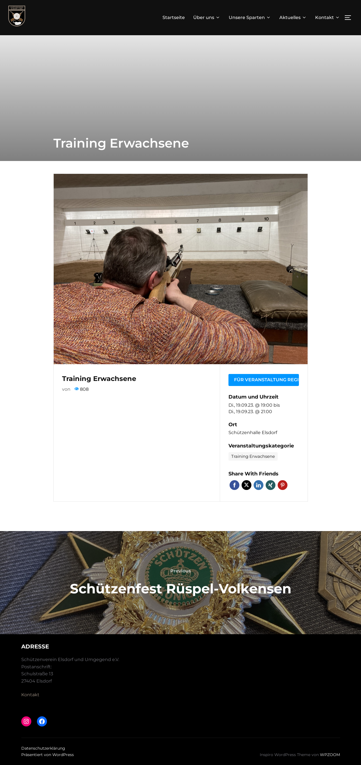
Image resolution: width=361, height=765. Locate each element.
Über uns (206, 17)
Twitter (246, 485)
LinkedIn (258, 485)
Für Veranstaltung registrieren (266, 379)
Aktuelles (293, 17)
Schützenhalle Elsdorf (252, 432)
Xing (270, 485)
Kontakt (327, 17)
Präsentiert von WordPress (47, 754)
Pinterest (282, 485)
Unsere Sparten (250, 17)
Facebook (234, 485)
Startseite (173, 17)
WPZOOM (330, 754)
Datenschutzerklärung (43, 748)
